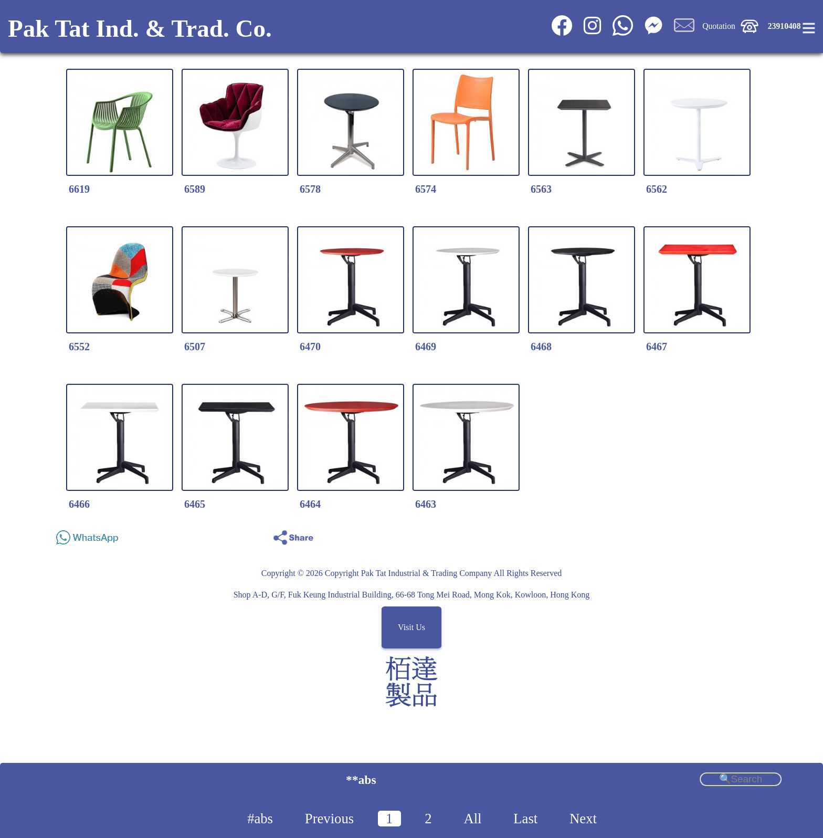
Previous (329, 818)
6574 (425, 189)
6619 (79, 189)
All (472, 818)
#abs (260, 818)
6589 (194, 189)
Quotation (718, 26)
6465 (194, 504)
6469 (425, 346)
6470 (310, 346)
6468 (541, 346)
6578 (310, 189)
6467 (656, 346)
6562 (656, 189)
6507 (194, 346)
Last (525, 818)
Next (583, 818)
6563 (541, 189)
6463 (425, 504)
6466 (79, 504)
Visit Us (411, 627)
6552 (79, 346)
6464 (310, 504)
